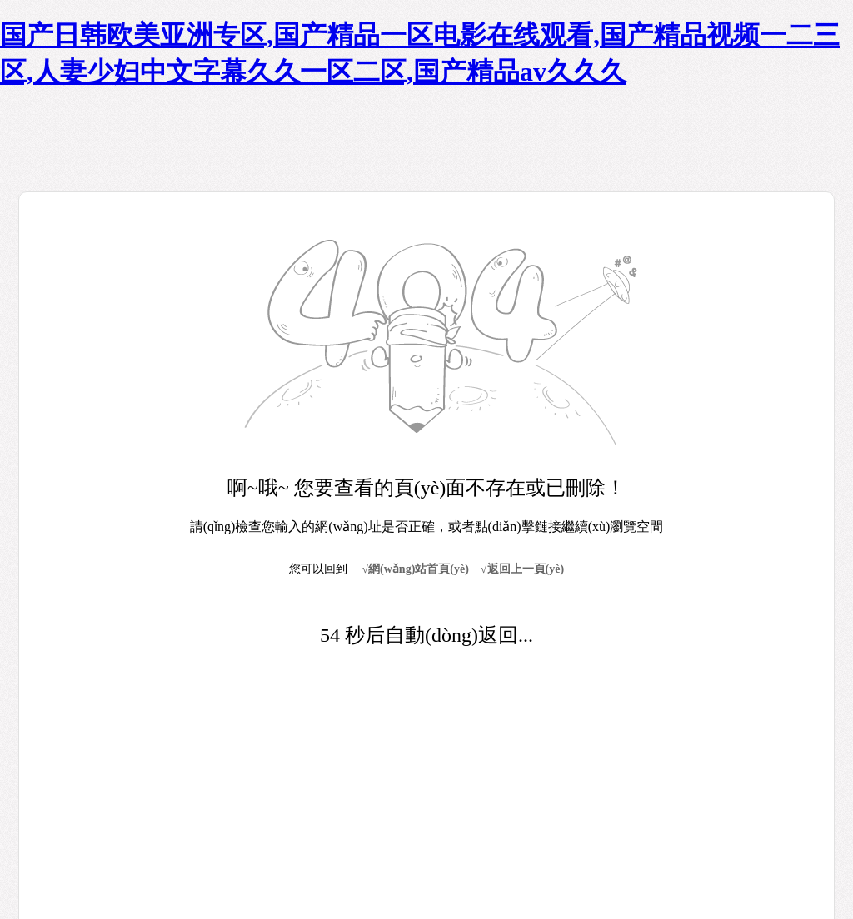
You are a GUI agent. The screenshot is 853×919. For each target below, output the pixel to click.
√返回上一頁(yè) (522, 569)
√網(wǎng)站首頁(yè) (415, 569)
